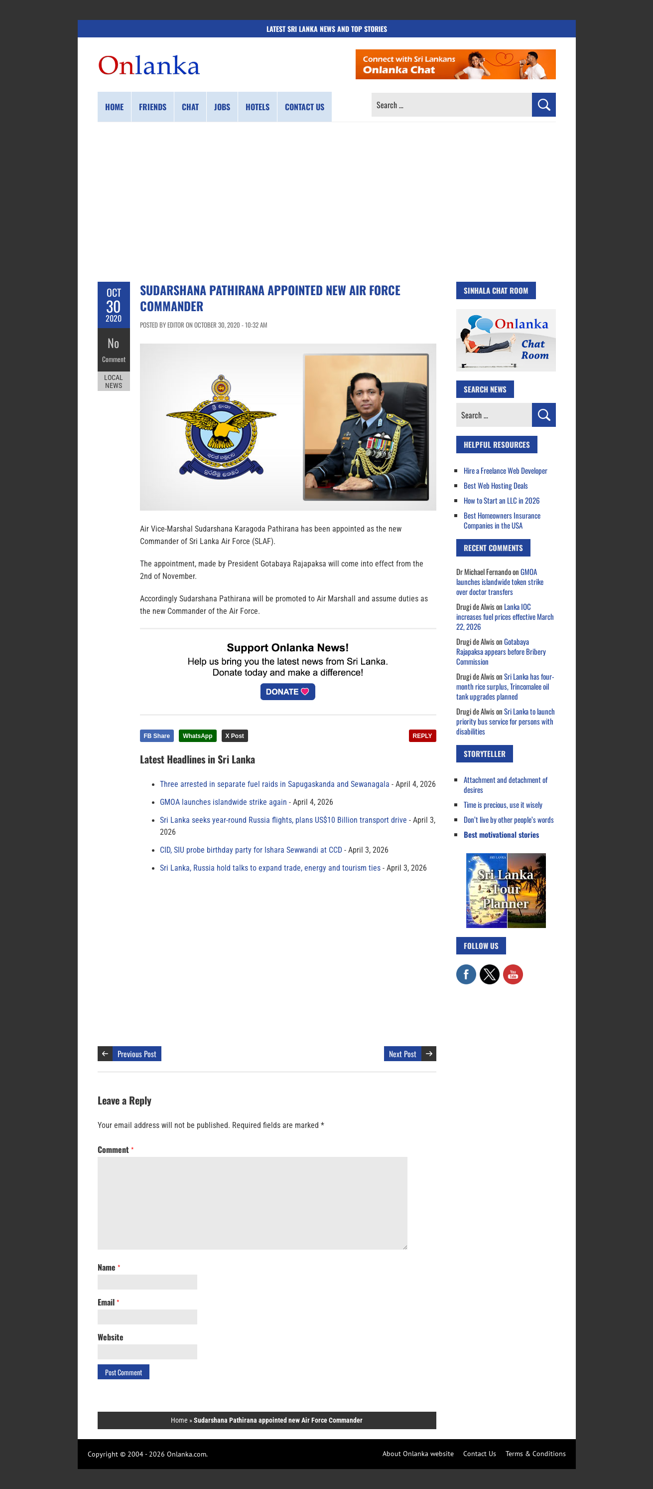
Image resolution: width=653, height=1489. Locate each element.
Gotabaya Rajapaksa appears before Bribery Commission (501, 651)
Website (111, 1337)
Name (109, 1267)
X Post (235, 736)
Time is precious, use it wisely (503, 804)
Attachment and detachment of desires (505, 784)
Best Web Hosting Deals (496, 485)
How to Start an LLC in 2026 (502, 500)
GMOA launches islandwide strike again (223, 802)
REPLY (422, 736)
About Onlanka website (418, 1453)
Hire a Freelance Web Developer (505, 470)
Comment (113, 357)
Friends (152, 107)
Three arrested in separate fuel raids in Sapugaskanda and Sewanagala (275, 784)
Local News (113, 378)
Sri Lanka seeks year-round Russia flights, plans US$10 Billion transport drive (283, 820)
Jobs (222, 107)
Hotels (257, 107)
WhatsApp (197, 736)
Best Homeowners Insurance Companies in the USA (502, 520)
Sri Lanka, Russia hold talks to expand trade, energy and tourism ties (270, 868)
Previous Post (137, 1053)
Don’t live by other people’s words (509, 819)
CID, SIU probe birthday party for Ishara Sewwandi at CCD (251, 850)
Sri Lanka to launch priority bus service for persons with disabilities (505, 721)
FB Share (157, 736)
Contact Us (479, 1453)
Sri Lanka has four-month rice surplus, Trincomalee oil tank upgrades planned (505, 686)
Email (108, 1302)
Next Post (402, 1053)
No (114, 342)
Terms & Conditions (536, 1453)
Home (114, 107)
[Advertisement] (327, 202)
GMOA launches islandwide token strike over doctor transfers (499, 581)
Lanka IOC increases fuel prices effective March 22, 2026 (505, 616)
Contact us (304, 107)
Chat (190, 107)
